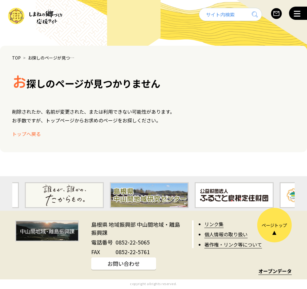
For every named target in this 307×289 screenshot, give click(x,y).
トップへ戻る (26, 133)
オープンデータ (275, 271)
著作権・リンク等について (233, 244)
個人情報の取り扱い (226, 234)
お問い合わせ (123, 263)
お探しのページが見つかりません (52, 58)
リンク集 (214, 224)
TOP (16, 58)
